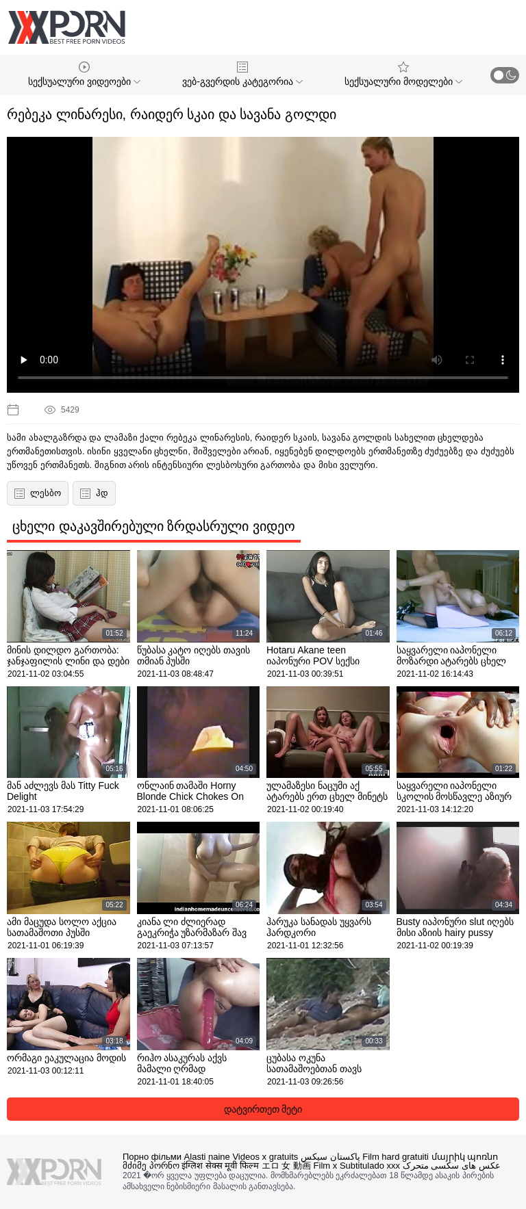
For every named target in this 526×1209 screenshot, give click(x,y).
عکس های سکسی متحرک (452, 1165)
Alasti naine (207, 1157)
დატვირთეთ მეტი (263, 1109)
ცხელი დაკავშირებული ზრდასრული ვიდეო (153, 526)
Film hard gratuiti (395, 1157)
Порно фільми (152, 1157)
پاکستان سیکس (330, 1157)
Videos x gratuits (265, 1157)
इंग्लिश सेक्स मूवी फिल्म (220, 1165)
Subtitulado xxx (370, 1165)
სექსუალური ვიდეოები (84, 74)
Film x (326, 1165)
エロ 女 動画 (286, 1165)
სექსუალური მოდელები (403, 74)
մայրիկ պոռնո (465, 1157)
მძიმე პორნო (151, 1165)
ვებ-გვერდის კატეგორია (242, 74)
